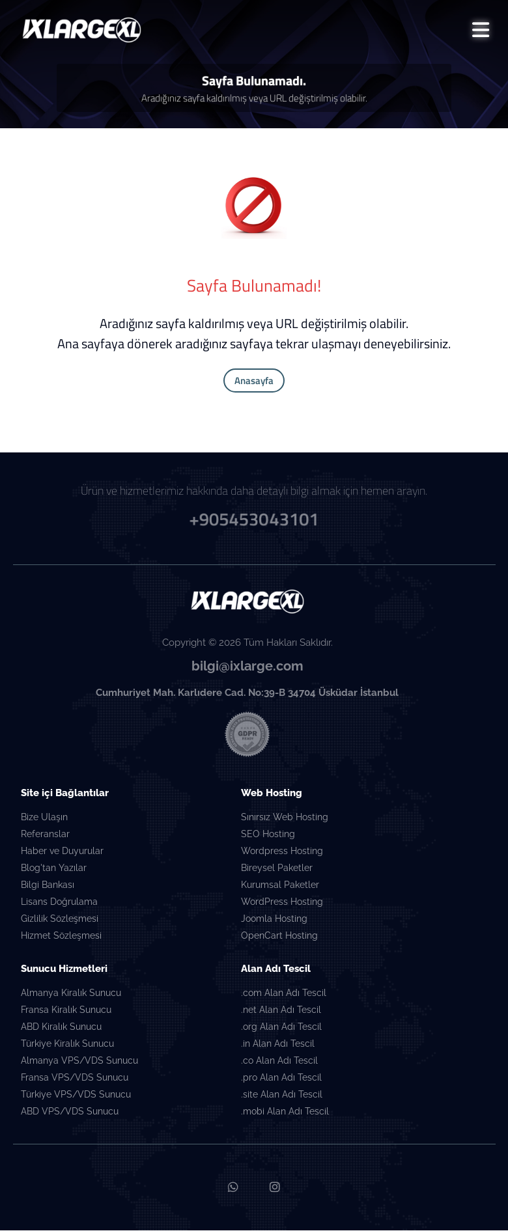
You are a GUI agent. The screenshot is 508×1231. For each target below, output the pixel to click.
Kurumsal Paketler (280, 886)
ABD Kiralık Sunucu (61, 1028)
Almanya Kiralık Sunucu (71, 994)
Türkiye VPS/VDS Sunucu (76, 1095)
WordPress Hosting (282, 903)
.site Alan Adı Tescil (281, 1095)
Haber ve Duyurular (62, 852)
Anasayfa (254, 381)
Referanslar (45, 835)
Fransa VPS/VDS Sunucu (74, 1078)
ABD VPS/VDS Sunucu (70, 1112)
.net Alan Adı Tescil (281, 1011)
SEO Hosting (268, 835)
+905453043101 (253, 518)
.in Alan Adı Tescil (278, 1045)
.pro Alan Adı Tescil (281, 1078)
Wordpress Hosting (282, 852)
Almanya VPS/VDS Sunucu (79, 1062)
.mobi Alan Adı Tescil (285, 1112)
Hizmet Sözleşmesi (61, 937)
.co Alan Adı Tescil (279, 1062)
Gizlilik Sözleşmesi (59, 920)
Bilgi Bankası (47, 886)
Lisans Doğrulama (59, 903)
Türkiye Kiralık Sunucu (67, 1045)
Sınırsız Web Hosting (284, 818)
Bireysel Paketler (277, 869)
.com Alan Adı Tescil (283, 994)
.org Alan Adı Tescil (281, 1028)
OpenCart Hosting (279, 937)
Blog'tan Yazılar (54, 869)
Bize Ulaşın (44, 818)
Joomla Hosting (274, 920)
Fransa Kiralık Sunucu (66, 1011)
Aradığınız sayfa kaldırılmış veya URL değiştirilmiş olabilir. (254, 98)
